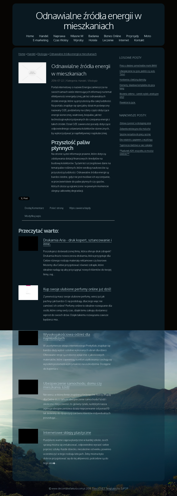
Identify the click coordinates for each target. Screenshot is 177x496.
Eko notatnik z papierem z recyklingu (136, 139)
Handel (31, 53)
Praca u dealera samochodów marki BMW (138, 65)
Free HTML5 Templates (104, 488)
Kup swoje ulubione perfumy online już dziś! (77, 289)
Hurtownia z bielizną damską (133, 79)
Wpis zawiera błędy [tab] (80, 208)
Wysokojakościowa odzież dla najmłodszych (66, 336)
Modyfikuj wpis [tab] (33, 216)
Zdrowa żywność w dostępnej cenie (135, 123)
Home (21, 53)
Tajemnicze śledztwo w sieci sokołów (136, 145)
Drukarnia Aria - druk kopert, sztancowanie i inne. (77, 242)
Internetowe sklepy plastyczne (67, 432)
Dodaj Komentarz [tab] (34, 208)
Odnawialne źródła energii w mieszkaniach (88, 20)
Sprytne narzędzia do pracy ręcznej (135, 134)
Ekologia (42, 53)
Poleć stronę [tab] (56, 208)
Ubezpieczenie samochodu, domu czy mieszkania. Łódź (72, 385)
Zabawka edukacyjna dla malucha (135, 128)
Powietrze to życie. (128, 102)
